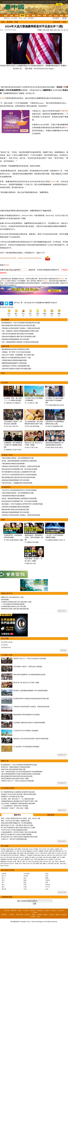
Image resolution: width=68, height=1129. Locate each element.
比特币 (57, 855)
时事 (20, 18)
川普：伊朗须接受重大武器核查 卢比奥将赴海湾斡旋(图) (20, 342)
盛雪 (25, 882)
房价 (47, 857)
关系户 (8, 540)
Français (53, 910)
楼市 (14, 857)
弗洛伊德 (58, 851)
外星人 (61, 540)
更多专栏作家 (62, 892)
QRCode (17, 302)
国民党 (51, 851)
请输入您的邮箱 (22, 901)
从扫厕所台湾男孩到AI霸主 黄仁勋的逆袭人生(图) (16, 602)
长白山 (46, 859)
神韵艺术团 (19, 914)
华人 (21, 861)
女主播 (14, 861)
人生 (27, 403)
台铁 (61, 849)
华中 (17, 426)
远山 (25, 878)
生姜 (30, 426)
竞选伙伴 (53, 181)
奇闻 (61, 16)
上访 (19, 859)
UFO (62, 851)
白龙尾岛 (50, 859)
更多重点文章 (62, 755)
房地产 (11, 857)
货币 (61, 855)
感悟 (52, 863)
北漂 (34, 563)
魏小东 (12, 403)
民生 (50, 861)
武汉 (7, 426)
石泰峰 (8, 403)
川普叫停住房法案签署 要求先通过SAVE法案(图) (18, 334)
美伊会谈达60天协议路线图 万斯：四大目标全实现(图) (19, 469)
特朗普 (19, 849)
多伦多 (57, 447)
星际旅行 (56, 540)
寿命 (2, 865)
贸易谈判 (32, 853)
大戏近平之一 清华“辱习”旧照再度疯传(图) (14, 839)
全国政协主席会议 (19, 403)
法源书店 (27, 914)
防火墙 (7, 859)
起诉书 (62, 405)
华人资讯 (14, 18)
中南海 (49, 853)
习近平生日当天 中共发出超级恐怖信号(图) (14, 830)
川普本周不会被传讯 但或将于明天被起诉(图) (16, 368)
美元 (54, 855)
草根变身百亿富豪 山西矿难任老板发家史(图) (15, 609)
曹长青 (4, 889)
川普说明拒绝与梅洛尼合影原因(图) (13, 463)
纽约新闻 (31, 18)
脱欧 (42, 855)
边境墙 (21, 853)
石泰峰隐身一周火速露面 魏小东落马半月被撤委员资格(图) (13, 445)
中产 (23, 857)
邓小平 (21, 863)
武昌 (10, 426)
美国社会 (7, 18)
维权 (11, 859)
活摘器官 (57, 849)
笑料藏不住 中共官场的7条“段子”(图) (12, 796)
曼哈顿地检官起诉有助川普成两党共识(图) (15, 349)
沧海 (46, 889)
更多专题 (63, 650)
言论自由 (9, 861)
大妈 (44, 857)
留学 (30, 861)
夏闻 (46, 878)
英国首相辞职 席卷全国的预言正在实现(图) (26, 714)
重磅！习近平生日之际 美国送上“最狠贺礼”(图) (15, 820)
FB (33, 855)
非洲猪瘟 (53, 857)
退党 (54, 851)
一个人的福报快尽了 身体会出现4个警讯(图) (14, 806)
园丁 (3, 882)
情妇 (65, 853)
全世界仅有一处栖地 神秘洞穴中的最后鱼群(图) (15, 767)
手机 (55, 863)
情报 (61, 426)
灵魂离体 (50, 540)
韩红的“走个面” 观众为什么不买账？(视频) (26, 682)
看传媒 (52, 914)
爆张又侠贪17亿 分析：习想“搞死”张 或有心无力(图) (17, 825)
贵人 (33, 403)
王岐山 (6, 853)
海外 (53, 861)
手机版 (40, 30)
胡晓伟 (55, 405)
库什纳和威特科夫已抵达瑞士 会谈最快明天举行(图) (19, 472)
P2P (61, 857)
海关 (32, 861)
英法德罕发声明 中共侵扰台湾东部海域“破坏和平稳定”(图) (31, 698)
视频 (3, 520)
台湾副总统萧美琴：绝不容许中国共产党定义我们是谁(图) (19, 832)
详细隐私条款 (46, 4)
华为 (2, 855)
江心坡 (55, 859)
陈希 (15, 449)
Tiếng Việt (61, 910)
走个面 (31, 447)
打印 (55, 30)
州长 (33, 302)
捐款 (20, 910)
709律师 (15, 859)
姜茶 (33, 426)
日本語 (35, 912)
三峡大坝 (3, 851)
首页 (5, 16)
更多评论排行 (62, 841)
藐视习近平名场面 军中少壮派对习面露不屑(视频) (16, 834)
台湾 (30, 857)
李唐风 (47, 880)
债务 (48, 855)
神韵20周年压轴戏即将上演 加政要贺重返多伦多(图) (29, 674)
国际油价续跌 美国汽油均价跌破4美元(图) (15, 509)
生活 (55, 16)
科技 (24, 18)
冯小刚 (36, 447)
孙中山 (8, 863)
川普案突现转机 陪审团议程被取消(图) (14, 360)
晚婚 (37, 542)
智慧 (49, 863)
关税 (18, 853)
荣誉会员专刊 (6, 593)
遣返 (35, 861)
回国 (41, 861)
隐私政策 (40, 910)
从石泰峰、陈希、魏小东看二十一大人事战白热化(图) (17, 799)
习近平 (40, 849)
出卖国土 (51, 849)
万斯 (25, 853)
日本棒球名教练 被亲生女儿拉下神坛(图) (13, 606)
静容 (25, 884)
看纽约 (46, 914)
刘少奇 (28, 863)
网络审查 (27, 859)
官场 (16, 16)
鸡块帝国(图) (5, 599)
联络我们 (14, 910)
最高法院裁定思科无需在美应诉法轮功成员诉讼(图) (18, 325)
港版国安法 (30, 851)
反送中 (59, 853)
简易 (46, 873)
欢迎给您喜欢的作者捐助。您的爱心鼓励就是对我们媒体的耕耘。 (21, 258)
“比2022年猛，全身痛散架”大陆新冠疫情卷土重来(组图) (18, 803)
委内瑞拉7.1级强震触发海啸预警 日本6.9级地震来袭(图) (30, 690)
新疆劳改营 (4, 861)
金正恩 (2, 853)
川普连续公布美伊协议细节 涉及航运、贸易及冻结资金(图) (21, 328)
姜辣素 (37, 426)
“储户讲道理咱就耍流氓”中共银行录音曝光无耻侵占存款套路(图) (20, 774)
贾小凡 (4, 876)
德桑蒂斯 (48, 302)
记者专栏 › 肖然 (59, 22)
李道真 (26, 876)
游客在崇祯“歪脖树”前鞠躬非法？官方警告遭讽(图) (16, 823)
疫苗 (18, 851)
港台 (28, 16)
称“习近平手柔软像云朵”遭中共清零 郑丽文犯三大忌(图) (18, 827)
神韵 (48, 447)
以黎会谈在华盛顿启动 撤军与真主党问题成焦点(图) (19, 336)
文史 (50, 16)
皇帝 (34, 863)
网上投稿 (6, 910)
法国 (48, 426)
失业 (31, 563)
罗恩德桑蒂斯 (39, 302)
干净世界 (11, 914)
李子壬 (47, 887)
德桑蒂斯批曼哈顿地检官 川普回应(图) (14, 363)
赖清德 (10, 853)
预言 (58, 863)
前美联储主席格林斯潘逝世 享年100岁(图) (15, 339)
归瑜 (46, 876)
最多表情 (50, 815)
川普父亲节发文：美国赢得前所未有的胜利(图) (17, 483)
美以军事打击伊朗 (6, 642)
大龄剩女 (29, 542)
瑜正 (3, 887)
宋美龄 (16, 863)
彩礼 (33, 542)
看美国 (9, 22)
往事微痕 (40, 851)
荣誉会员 (61, 278)
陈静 (25, 880)
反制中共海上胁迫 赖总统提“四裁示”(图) (13, 769)
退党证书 (64, 914)
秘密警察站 (56, 426)
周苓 (3, 880)
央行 (45, 855)
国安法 (12, 851)
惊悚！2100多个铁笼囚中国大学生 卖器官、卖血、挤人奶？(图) (20, 818)
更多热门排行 (62, 810)
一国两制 (21, 855)
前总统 (2, 98)
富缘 (30, 403)
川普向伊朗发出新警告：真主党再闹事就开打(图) (18, 458)
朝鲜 (36, 855)
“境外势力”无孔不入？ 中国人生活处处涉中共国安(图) (29, 658)
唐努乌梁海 (41, 859)
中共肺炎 (3, 849)
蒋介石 (12, 863)
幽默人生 (45, 863)
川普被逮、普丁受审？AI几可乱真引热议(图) (16, 352)
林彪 (24, 863)
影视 (11, 540)
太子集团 (49, 405)
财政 (17, 857)
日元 (4, 857)
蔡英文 (33, 857)
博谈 (33, 16)
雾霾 (63, 857)
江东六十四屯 (33, 859)
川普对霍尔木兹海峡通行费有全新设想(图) (15, 507)
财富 (20, 857)
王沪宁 (37, 853)
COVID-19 (31, 849)
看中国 (15, 8)
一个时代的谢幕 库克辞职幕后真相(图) (13, 604)
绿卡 (47, 861)
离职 (28, 563)
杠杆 (51, 855)
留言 (51, 30)
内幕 (53, 853)
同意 (59, 4)
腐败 (4, 855)
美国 (22, 16)
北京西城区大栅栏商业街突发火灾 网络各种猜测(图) (29, 722)
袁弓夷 (24, 851)
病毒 (26, 849)
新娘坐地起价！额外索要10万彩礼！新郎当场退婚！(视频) (34, 537)
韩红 (27, 447)
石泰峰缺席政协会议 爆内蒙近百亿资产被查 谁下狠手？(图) (19, 801)
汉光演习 (35, 851)
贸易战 (36, 849)
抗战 (4, 863)
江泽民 (41, 853)
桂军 (2, 863)
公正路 (13, 426)
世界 (44, 16)
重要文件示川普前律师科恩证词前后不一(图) (16, 357)
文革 (4, 865)
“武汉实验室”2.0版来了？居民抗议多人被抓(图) (27, 666)
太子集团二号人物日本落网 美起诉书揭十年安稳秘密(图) (54, 400)
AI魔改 (21, 540)
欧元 (2, 857)
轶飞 (3, 878)
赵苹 (46, 882)
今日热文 (5, 383)
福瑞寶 (57, 914)
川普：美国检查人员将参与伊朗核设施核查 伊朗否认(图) (20, 331)
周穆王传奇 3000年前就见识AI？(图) (12, 597)
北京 (37, 857)
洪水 (21, 851)
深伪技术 (16, 540)
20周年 (52, 447)
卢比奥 (23, 849)
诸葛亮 (37, 863)
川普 (64, 87)
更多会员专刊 (62, 611)
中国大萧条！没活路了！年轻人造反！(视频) (14, 808)
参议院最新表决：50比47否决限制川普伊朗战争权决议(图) (21, 322)
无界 (38, 916)
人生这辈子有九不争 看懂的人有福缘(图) (25, 730)
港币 (7, 857)
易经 (41, 863)
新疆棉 (7, 851)
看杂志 (34, 914)
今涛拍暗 (27, 873)
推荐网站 (4, 914)
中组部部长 (20, 449)
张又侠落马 (4, 645)
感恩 (36, 403)
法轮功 (22, 859)
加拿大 (61, 447)
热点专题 (5, 639)
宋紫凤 (4, 873)
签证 (38, 861)
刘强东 (40, 857)
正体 (44, 30)
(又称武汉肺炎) (10, 849)
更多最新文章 (62, 783)
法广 (25, 855)
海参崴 (26, 857)
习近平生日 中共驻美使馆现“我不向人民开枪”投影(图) (19, 474)
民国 (63, 861)
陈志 (58, 405)
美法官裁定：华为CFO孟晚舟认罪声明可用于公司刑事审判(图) (22, 504)
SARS (59, 859)
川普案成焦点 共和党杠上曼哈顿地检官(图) (16, 366)
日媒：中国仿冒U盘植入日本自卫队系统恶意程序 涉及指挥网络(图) (21, 771)
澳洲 (61, 861)
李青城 (47, 884)
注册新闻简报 (6, 897)
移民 (24, 861)
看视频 (40, 914)
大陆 (11, 16)
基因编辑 (3, 859)
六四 (48, 849)
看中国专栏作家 (7, 870)
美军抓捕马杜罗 (6, 647)
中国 (5, 253)
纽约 (39, 16)
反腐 (7, 855)
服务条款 (33, 910)
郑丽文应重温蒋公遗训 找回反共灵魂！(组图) (15, 778)
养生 (27, 426)
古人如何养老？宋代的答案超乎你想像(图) (26, 746)
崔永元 (45, 853)
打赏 (47, 30)
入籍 (44, 861)
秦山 (3, 884)
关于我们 (25, 910)
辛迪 (25, 889)
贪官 (62, 853)
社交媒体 (29, 855)
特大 (59, 30)
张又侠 (44, 849)
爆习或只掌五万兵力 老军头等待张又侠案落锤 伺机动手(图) (19, 837)
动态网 (33, 916)
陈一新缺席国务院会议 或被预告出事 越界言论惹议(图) (18, 792)
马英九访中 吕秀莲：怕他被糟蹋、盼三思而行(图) (18, 355)
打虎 (10, 855)
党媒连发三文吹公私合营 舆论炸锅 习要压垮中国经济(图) (30, 738)
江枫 (25, 887)
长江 (15, 851)
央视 (18, 861)
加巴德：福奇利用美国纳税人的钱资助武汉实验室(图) (19, 461)
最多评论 (17, 815)
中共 (51, 426)
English (47, 910)
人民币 (64, 855)
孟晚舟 (14, 853)
